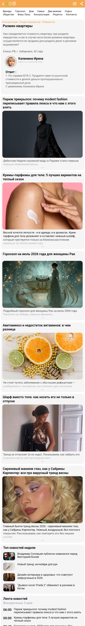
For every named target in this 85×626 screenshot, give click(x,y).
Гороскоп (20, 11)
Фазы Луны (24, 14)
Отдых (68, 11)
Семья (40, 11)
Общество (8, 14)
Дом (31, 11)
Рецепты (58, 14)
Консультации (41, 14)
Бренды (7, 11)
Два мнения (54, 11)
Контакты (71, 14)
